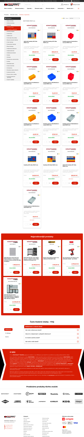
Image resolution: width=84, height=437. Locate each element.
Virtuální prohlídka (48, 0)
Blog (43, 0)
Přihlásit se (66, 4)
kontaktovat (51, 375)
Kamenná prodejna (11, 0)
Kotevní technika (10, 65)
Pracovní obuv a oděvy (11, 74)
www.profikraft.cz (9, 428)
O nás (5, 0)
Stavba (8, 55)
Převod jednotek (32, 0)
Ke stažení (26, 0)
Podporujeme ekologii (66, 431)
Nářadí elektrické (10, 50)
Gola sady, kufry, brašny (12, 37)
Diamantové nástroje (11, 44)
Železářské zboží (10, 63)
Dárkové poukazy (10, 23)
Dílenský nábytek (10, 31)
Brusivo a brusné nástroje (12, 40)
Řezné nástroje (10, 46)
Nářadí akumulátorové (11, 48)
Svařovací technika (11, 72)
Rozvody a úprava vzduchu (12, 70)
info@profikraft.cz (9, 426)
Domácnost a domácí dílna (12, 59)
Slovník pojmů (39, 0)
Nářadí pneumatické (11, 52)
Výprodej (9, 25)
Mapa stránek (64, 429)
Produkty (6, 14)
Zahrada (9, 57)
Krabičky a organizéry (24, 14)
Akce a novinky (10, 20)
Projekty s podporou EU (66, 433)
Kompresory (9, 67)
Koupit (36, 59)
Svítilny (8, 61)
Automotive (9, 33)
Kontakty (55, 0)
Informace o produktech (67, 432)
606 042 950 (66, 0)
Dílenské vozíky (14, 14)
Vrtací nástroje (10, 42)
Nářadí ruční (9, 35)
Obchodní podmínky (20, 0)
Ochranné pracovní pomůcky (11, 77)
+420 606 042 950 (9, 425)
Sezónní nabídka (10, 79)
